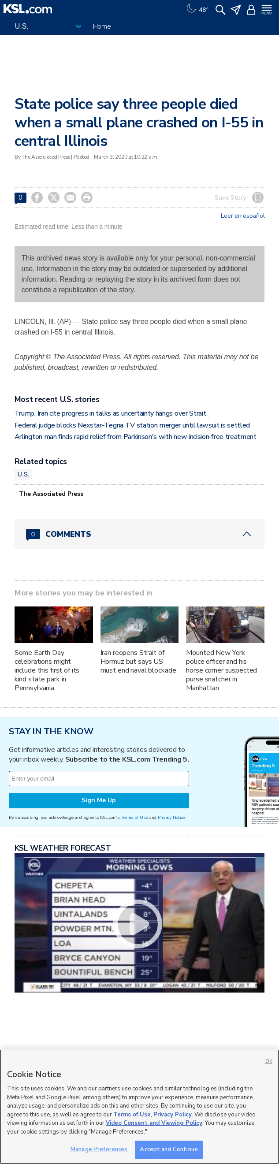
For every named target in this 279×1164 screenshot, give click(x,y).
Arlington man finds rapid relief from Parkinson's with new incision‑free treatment (136, 437)
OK (268, 1061)
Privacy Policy (172, 1115)
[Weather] (196, 9)
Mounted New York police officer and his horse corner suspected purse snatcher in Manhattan (221, 670)
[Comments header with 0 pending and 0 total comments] (140, 534)
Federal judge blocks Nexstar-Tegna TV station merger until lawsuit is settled (132, 425)
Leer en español (242, 216)
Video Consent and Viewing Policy (154, 1123)
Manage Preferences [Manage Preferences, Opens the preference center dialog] (99, 1149)
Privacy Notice (171, 817)
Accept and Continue (168, 1149)
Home (102, 26)
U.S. (24, 474)
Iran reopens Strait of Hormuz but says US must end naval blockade (138, 661)
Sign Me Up (99, 800)
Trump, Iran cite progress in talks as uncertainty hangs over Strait (110, 413)
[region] (139, 1106)
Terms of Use (134, 817)
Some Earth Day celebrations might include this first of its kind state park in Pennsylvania (47, 670)
